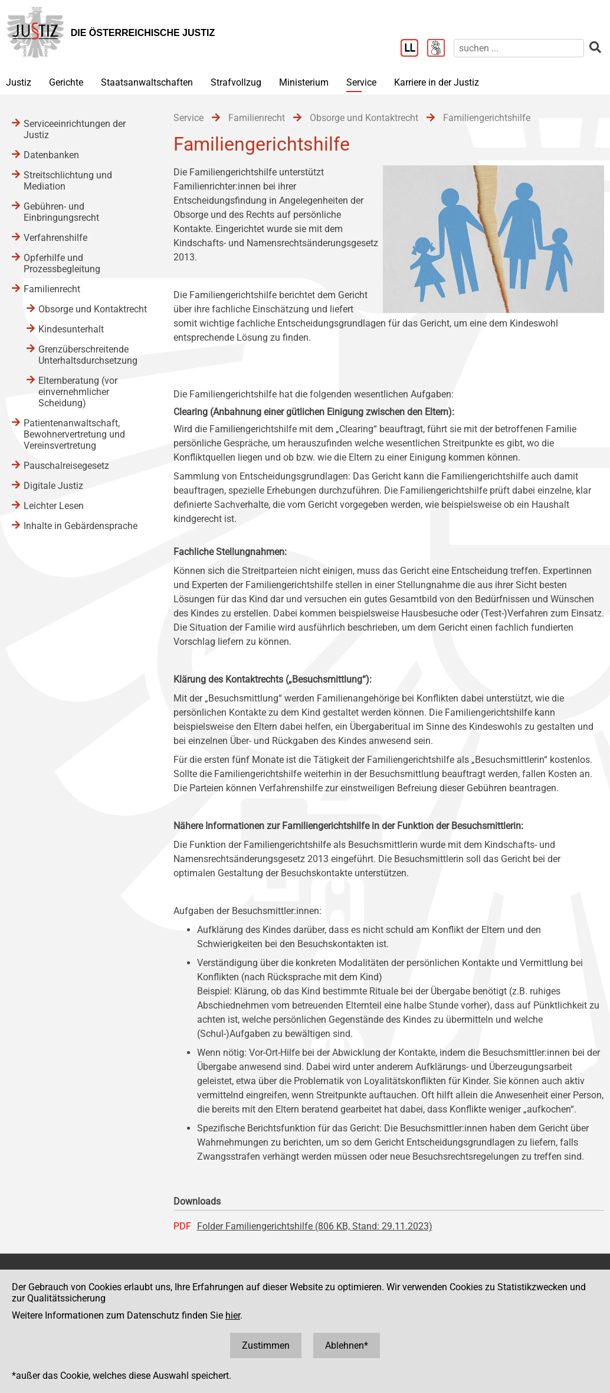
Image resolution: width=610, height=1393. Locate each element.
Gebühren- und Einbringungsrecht (61, 212)
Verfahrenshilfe (55, 237)
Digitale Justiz (53, 485)
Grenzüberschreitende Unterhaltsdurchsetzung (87, 355)
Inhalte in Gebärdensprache (80, 525)
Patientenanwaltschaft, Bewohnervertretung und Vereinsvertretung (74, 434)
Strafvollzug (236, 82)
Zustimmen (266, 1345)
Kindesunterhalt (71, 329)
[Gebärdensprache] (440, 49)
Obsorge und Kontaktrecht (92, 309)
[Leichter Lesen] (414, 49)
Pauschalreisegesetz (66, 465)
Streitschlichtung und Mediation (68, 180)
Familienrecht (52, 289)
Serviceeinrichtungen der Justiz (75, 129)
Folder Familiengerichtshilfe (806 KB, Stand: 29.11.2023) (314, 1226)
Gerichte (66, 82)
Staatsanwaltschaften (147, 82)
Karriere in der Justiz (436, 82)
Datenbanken (51, 155)
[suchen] (519, 48)
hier (232, 1315)
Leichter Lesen (54, 505)
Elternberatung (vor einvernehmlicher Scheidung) (77, 392)
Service (361, 82)
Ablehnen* (346, 1345)
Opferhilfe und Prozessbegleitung (62, 263)
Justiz (18, 82)
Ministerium (304, 82)
